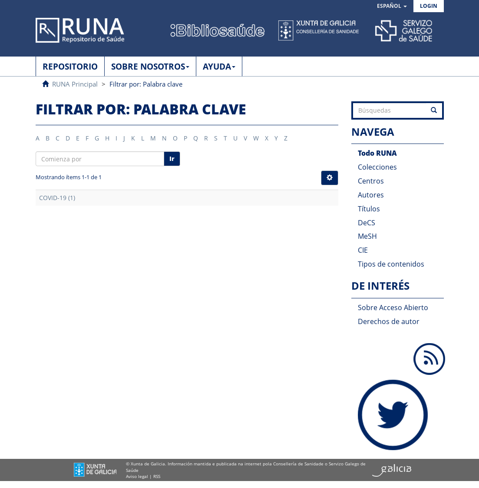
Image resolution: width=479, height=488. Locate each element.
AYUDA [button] (219, 66)
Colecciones (377, 167)
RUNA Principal (75, 84)
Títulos (369, 209)
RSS (156, 476)
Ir (172, 158)
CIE (363, 250)
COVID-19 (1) (57, 198)
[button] (391, 6)
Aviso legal (137, 476)
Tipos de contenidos (391, 264)
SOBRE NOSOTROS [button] (150, 66)
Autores (371, 195)
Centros (371, 181)
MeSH (367, 236)
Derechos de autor (389, 321)
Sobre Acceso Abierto (393, 307)
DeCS (366, 222)
